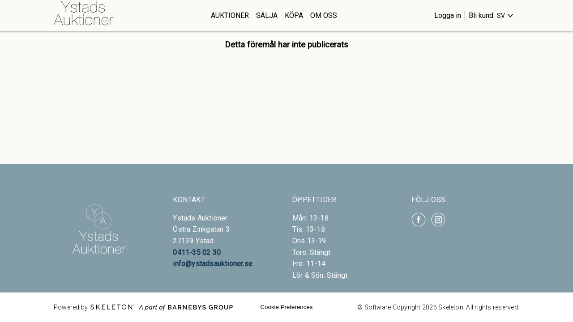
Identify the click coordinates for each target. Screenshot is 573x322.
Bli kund (481, 15)
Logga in (447, 15)
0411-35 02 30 (197, 252)
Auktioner (230, 15)
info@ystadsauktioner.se (212, 263)
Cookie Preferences (286, 307)
